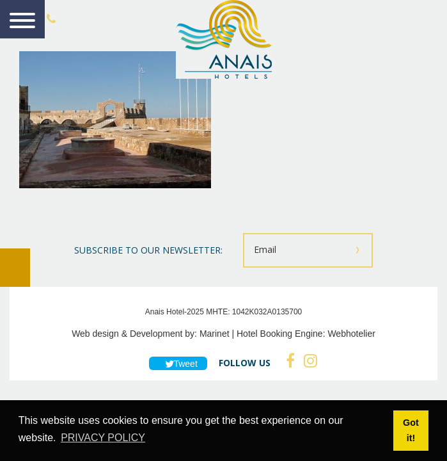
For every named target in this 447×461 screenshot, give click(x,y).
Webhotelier (351, 333)
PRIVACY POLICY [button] (103, 437)
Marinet (215, 333)
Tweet (178, 364)
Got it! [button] (411, 430)
